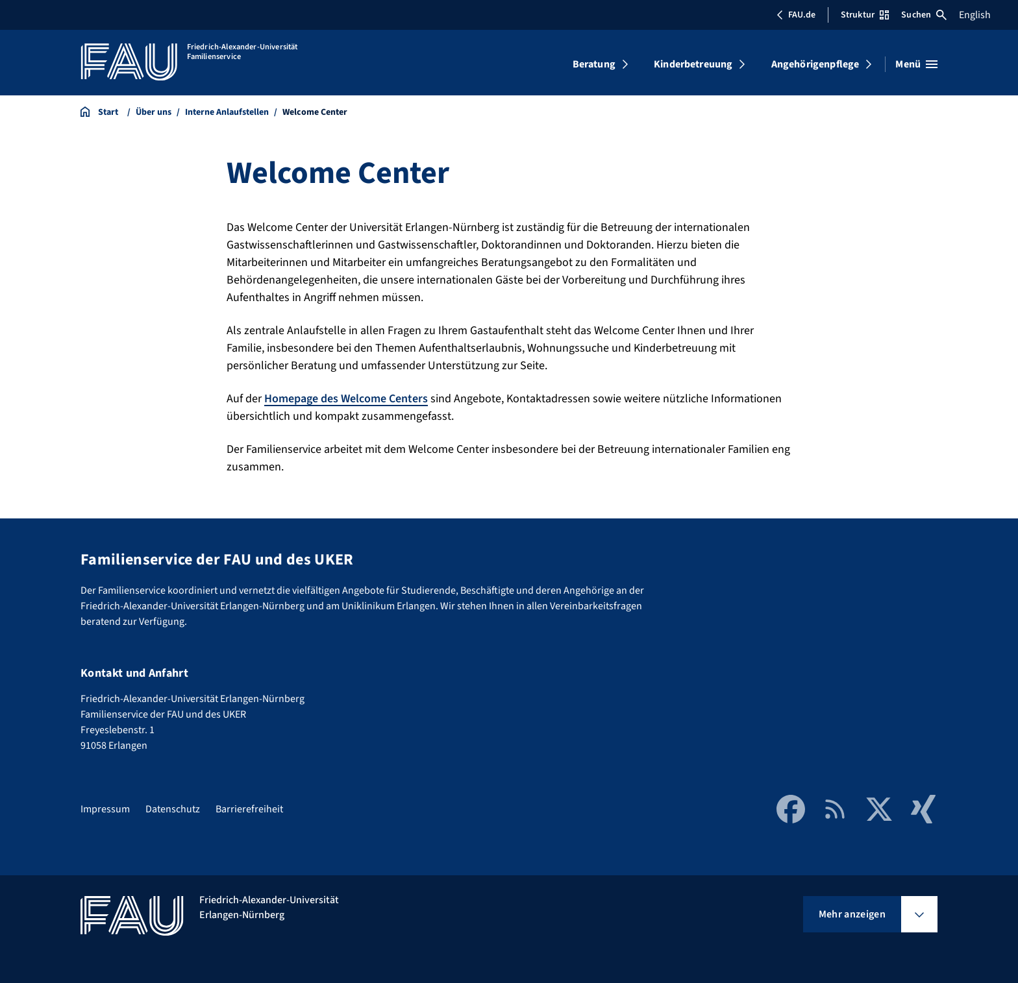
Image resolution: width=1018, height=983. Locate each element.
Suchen (924, 14)
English (975, 15)
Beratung (594, 64)
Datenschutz (172, 809)
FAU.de (796, 14)
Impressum (105, 809)
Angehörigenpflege (815, 64)
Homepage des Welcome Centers (346, 399)
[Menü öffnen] (916, 64)
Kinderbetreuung (693, 64)
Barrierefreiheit (249, 809)
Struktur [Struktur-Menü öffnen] (865, 14)
